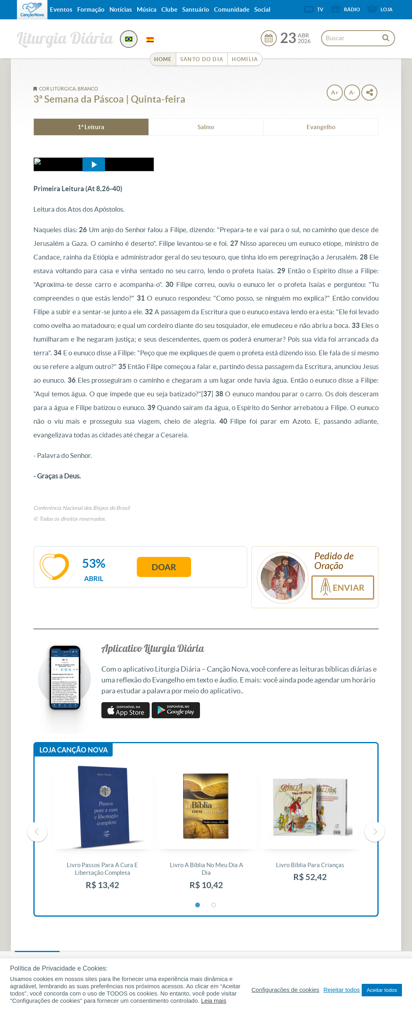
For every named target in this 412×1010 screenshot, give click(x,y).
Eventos (61, 9)
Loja (387, 9)
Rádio (352, 9)
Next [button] (375, 832)
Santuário (195, 9)
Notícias (120, 9)
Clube (169, 9)
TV (320, 9)
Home (163, 59)
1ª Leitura (91, 127)
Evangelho (321, 127)
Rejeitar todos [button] (341, 990)
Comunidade (231, 9)
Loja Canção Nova (73, 750)
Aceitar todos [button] (382, 990)
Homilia (245, 59)
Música (147, 9)
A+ (334, 92)
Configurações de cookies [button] (285, 990)
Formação (91, 9)
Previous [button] (37, 832)
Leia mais (214, 1001)
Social (262, 9)
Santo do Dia (202, 59)
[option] (102, 832)
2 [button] (214, 905)
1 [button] (198, 905)
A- (352, 92)
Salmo (206, 127)
